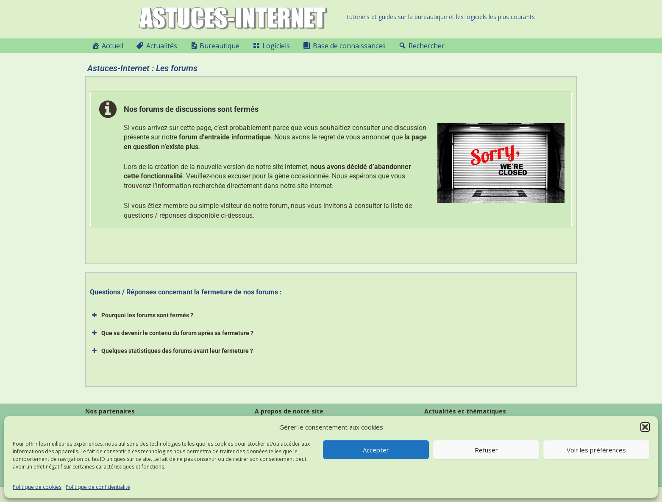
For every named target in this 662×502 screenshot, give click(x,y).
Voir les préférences (596, 450)
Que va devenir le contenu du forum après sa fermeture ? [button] (171, 333)
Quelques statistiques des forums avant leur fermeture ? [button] (171, 351)
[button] (645, 427)
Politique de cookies (37, 487)
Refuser (486, 450)
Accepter (376, 450)
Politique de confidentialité (98, 487)
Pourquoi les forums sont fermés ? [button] (141, 315)
